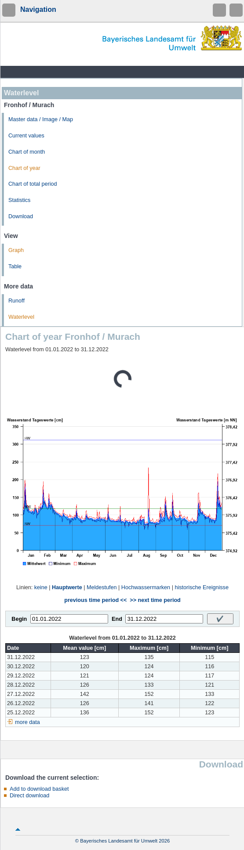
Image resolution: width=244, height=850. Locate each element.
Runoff (16, 301)
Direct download (29, 795)
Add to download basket (39, 789)
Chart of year (24, 168)
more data (27, 722)
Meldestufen (102, 587)
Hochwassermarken (145, 587)
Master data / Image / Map (40, 119)
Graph (16, 250)
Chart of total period (32, 184)
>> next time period (155, 600)
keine (40, 587)
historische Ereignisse (202, 587)
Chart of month (26, 152)
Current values (26, 136)
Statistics (19, 200)
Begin (19, 619)
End (117, 619)
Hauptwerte (67, 587)
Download (20, 216)
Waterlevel (21, 317)
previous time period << (95, 600)
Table (15, 266)
